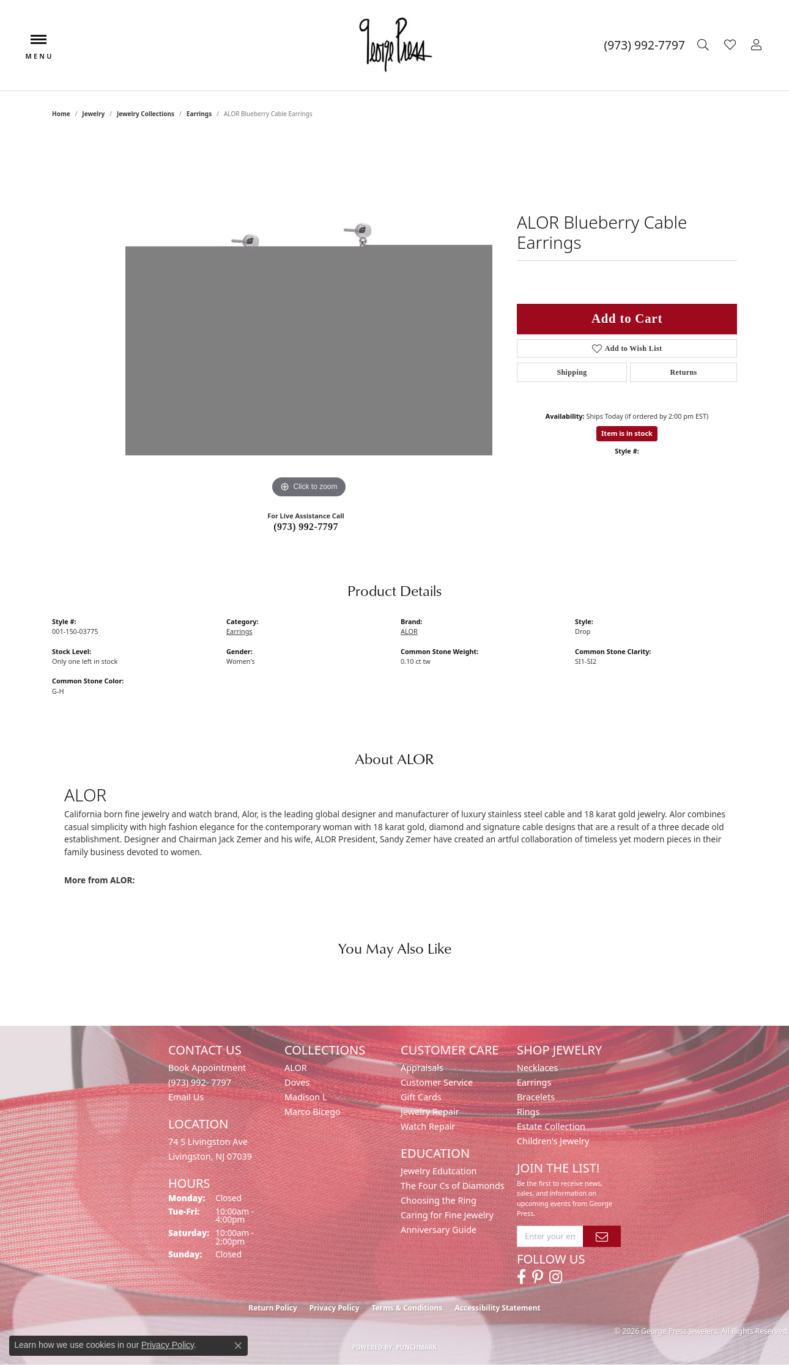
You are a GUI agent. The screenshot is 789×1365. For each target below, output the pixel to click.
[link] (644, 45)
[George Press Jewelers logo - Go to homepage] (394, 45)
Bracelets (536, 1097)
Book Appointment (207, 1067)
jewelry (93, 113)
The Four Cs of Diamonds (453, 1185)
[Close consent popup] (238, 1345)
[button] (704, 45)
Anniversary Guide (438, 1229)
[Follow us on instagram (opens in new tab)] (555, 1277)
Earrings (199, 113)
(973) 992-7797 (305, 526)
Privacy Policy (334, 1308)
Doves (296, 1082)
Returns (683, 372)
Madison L (305, 1097)
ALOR (409, 631)
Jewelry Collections (145, 113)
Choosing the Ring (438, 1200)
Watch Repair (428, 1126)
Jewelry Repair (430, 1111)
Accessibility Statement (497, 1308)
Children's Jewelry (553, 1141)
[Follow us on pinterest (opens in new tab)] (537, 1277)
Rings (528, 1111)
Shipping (572, 372)
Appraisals (422, 1067)
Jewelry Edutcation (438, 1171)
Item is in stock (627, 433)
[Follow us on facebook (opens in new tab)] (521, 1277)
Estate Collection (551, 1126)
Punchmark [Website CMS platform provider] (416, 1347)
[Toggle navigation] (38, 45)
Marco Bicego (312, 1111)
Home (61, 113)
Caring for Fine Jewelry (447, 1215)
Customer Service (437, 1082)
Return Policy (272, 1308)
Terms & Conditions (407, 1308)
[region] (308, 317)
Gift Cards (421, 1097)
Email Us (186, 1097)
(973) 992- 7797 (199, 1082)
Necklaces (537, 1067)
